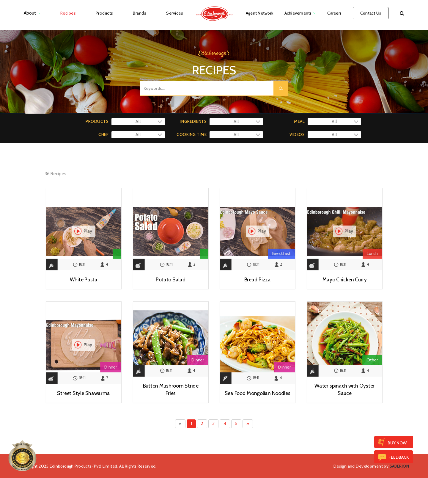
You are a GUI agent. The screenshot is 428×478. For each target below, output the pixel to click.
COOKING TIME (192, 134)
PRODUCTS (97, 121)
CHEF (103, 134)
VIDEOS (297, 134)
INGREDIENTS (193, 121)
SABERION (399, 466)
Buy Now (397, 443)
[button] (402, 13)
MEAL (299, 121)
